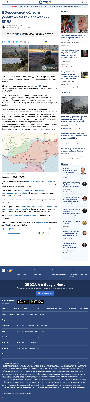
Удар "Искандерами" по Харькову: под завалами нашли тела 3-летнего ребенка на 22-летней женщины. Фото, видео (74, 119)
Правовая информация (58, 269)
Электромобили (28, 331)
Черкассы (43, 314)
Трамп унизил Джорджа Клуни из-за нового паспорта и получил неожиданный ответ (70, 54)
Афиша (19, 354)
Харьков (23, 314)
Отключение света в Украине (72, 6)
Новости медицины (22, 348)
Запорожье (30, 314)
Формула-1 (42, 320)
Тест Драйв (20, 331)
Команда (36, 269)
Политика (16, 309)
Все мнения (66, 258)
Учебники (23, 325)
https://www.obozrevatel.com (61, 362)
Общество (72, 309)
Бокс (36, 320)
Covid (38, 348)
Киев (18, 314)
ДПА (38, 325)
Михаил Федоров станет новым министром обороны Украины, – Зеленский (73, 151)
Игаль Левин (66, 226)
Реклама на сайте (21, 274)
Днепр (36, 314)
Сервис (42, 331)
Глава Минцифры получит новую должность (74, 156)
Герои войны (13, 6)
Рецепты (19, 337)
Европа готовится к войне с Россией (71, 222)
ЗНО (42, 325)
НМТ (46, 325)
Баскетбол (25, 320)
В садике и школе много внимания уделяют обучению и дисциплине (70, 83)
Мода (36, 354)
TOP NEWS (65, 93)
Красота (31, 354)
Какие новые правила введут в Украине (73, 141)
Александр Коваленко (68, 250)
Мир (25, 309)
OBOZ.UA (81, 365)
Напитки (25, 337)
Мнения (64, 164)
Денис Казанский (67, 216)
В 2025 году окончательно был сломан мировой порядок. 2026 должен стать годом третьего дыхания (71, 199)
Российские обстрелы (55, 6)
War (21, 25)
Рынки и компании (22, 342)
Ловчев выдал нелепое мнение (70, 42)
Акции (37, 331)
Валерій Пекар (66, 204)
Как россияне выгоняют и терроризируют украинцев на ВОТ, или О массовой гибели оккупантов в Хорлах (71, 211)
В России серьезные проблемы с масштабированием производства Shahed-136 (71, 246)
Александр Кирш (67, 189)
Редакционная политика (14, 233)
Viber (6, 225)
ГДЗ (18, 325)
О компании (20, 269)
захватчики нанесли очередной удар (21, 216)
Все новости (84, 309)
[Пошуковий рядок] (86, 2)
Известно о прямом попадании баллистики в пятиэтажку (74, 124)
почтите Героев (21, 35)
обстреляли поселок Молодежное (40, 181)
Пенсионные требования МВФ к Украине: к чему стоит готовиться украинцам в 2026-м (74, 136)
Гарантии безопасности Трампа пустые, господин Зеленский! (70, 170)
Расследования (51, 309)
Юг (40, 86)
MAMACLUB (32, 348)
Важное (64, 11)
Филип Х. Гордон (67, 174)
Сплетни (24, 354)
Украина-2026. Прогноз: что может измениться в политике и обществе (71, 233)
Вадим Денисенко (67, 238)
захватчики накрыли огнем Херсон (22, 200)
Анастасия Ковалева (12, 25)
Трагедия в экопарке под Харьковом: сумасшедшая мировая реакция (71, 185)
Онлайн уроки (31, 325)
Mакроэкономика (34, 342)
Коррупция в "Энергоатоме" (39, 6)
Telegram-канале (41, 222)
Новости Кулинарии (35, 337)
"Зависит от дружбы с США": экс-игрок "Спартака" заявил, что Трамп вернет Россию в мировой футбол (73, 38)
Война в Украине (24, 6)
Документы (37, 274)
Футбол (19, 320)
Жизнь (37, 309)
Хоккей (32, 320)
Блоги (60, 309)
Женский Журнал (44, 354)
